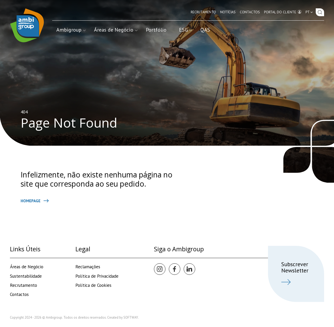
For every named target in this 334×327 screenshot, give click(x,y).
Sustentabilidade (26, 276)
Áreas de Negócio (116, 29)
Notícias (228, 12)
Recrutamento (203, 12)
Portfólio (156, 29)
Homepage (35, 200)
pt (310, 12)
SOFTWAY (130, 317)
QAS (205, 29)
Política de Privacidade (96, 276)
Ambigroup (71, 29)
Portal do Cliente (282, 12)
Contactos (250, 12)
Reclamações (87, 267)
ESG (185, 29)
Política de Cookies (93, 285)
